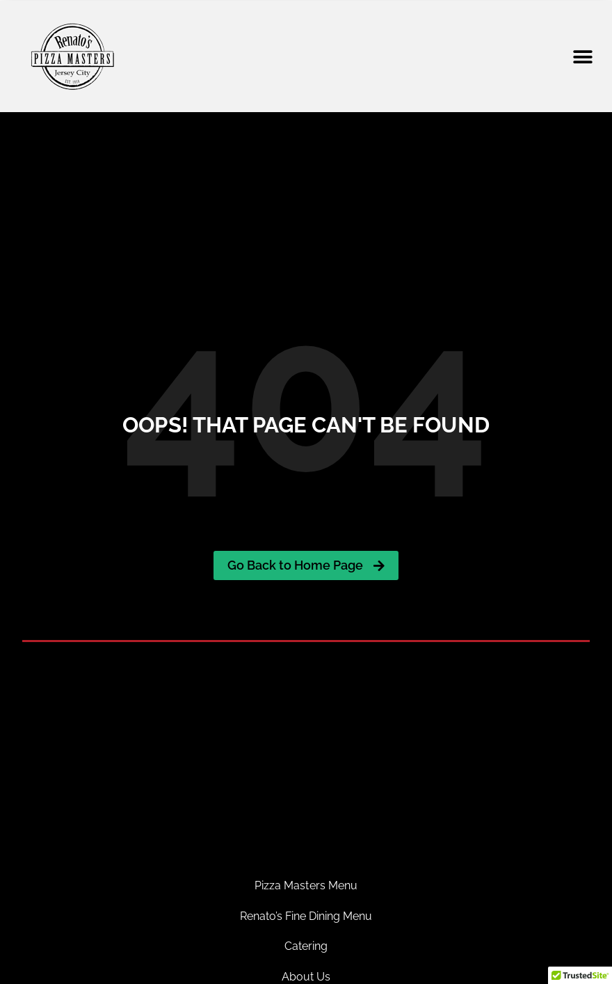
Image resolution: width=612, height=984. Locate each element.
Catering (306, 946)
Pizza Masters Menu (306, 885)
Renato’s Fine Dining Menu (306, 916)
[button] (582, 56)
